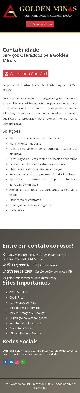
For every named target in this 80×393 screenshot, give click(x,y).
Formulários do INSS (22, 302)
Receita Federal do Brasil (25, 323)
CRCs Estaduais (19, 292)
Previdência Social (20, 328)
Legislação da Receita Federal (28, 318)
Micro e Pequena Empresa (26, 333)
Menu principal (40, 24)
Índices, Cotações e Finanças (27, 313)
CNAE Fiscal (16, 297)
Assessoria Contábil (25, 73)
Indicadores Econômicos (24, 308)
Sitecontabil (38, 384)
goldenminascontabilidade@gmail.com (31, 278)
